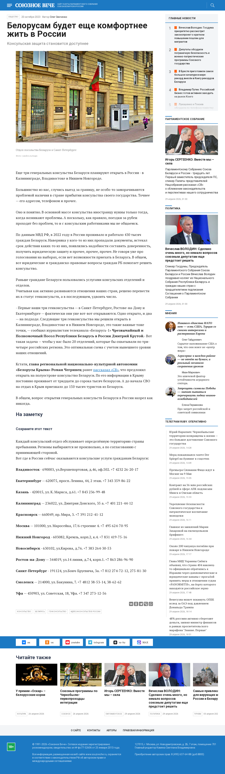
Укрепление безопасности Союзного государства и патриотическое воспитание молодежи (188, 510)
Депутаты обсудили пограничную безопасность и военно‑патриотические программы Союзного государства (192, 56)
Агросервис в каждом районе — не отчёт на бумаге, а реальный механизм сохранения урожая (197, 361)
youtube (73, 642)
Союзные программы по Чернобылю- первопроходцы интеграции (79, 696)
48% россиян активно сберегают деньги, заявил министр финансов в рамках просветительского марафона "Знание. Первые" (192, 624)
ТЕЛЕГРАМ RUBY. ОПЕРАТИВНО (185, 421)
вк (26, 642)
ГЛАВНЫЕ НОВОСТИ (182, 18)
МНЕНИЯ (171, 313)
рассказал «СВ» (105, 369)
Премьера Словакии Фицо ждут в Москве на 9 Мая (191, 472)
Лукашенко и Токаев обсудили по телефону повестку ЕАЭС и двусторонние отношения (194, 108)
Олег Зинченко (58, 16)
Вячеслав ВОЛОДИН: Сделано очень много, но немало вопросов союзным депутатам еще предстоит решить (191, 254)
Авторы (112, 730)
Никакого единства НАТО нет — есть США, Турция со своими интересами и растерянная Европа (197, 328)
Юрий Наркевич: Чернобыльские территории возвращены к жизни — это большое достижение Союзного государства (193, 437)
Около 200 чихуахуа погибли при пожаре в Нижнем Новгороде (191, 548)
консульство (24, 612)
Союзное (65, 714)
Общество (13, 17)
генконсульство (57, 612)
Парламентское (114, 714)
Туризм (197, 714)
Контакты (93, 730)
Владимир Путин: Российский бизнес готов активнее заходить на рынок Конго (194, 93)
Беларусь (40, 612)
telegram (96, 642)
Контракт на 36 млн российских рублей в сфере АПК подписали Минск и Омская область (190, 489)
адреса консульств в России (85, 612)
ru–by (119, 642)
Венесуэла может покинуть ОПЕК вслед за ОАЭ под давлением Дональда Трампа (191, 603)
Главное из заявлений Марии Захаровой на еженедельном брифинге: (188, 531)
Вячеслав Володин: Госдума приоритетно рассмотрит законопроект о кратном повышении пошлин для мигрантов (194, 34)
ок (49, 642)
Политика (172, 208)
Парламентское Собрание (185, 119)
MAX (142, 642)
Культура (21, 714)
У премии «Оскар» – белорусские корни (31, 693)
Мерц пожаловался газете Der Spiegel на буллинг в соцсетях (189, 457)
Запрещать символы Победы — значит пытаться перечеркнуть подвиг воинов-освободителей (197, 394)
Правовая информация (138, 730)
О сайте (76, 730)
